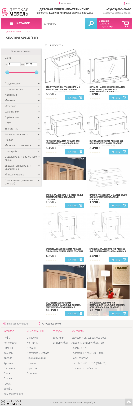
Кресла (7, 358)
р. (111, 26)
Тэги (29, 31)
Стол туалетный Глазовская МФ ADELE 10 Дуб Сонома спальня (63, 88)
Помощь (32, 373)
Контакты (65, 13)
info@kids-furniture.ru (17, 323)
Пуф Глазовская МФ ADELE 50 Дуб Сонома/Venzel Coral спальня (106, 142)
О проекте (42, 13)
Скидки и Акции (36, 358)
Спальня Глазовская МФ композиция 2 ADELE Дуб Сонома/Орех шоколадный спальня (107, 305)
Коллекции (9, 342)
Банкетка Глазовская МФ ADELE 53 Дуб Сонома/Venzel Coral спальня (108, 250)
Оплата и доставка (82, 13)
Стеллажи (9, 368)
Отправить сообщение (85, 368)
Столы (7, 373)
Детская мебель (14, 31)
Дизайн (31, 347)
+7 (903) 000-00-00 (119, 9)
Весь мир (58, 337)
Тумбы (7, 383)
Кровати (8, 363)
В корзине (104, 21)
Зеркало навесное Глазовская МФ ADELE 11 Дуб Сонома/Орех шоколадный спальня (108, 89)
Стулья (7, 378)
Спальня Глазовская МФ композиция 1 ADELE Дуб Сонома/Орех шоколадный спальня (63, 305)
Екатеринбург (60, 342)
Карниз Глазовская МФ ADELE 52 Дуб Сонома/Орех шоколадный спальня (108, 197)
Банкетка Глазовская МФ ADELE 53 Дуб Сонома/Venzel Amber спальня (64, 250)
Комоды (8, 353)
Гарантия (32, 368)
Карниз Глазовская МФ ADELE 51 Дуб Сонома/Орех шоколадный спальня (64, 197)
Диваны (8, 347)
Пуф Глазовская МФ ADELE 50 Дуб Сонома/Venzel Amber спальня (63, 142)
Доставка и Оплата (38, 353)
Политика (32, 363)
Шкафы (7, 388)
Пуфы (6, 337)
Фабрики (54, 13)
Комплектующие (13, 393)
